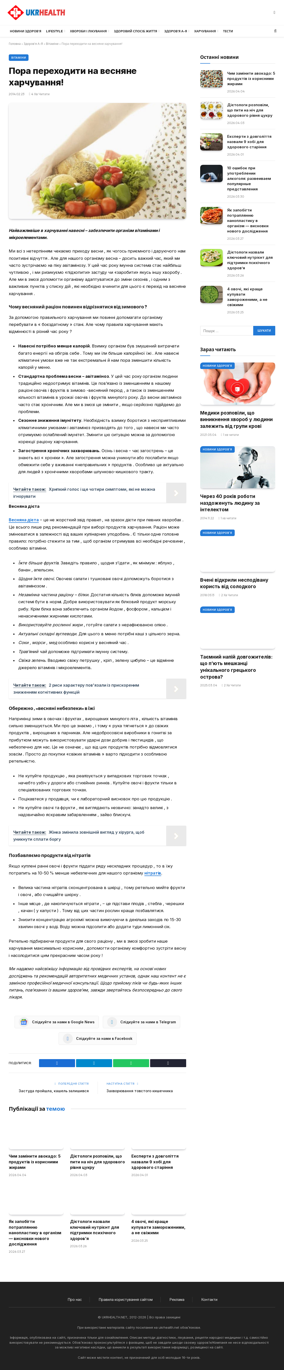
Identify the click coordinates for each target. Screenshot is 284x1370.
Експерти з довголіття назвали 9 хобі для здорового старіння (155, 1161)
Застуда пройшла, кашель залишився (53, 1090)
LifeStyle (54, 31)
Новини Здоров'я (217, 365)
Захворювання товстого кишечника (140, 1090)
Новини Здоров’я (25, 31)
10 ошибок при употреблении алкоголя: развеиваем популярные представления (249, 178)
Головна (15, 44)
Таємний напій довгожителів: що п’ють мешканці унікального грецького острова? (236, 667)
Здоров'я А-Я (33, 44)
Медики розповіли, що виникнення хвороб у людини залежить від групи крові (236, 419)
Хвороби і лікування (88, 31)
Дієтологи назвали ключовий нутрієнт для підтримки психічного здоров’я (94, 1230)
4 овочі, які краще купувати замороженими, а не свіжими (158, 1227)
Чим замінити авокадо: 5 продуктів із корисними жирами (35, 1161)
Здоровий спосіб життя (135, 31)
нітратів (153, 872)
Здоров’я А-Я (175, 31)
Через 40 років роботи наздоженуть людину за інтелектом (230, 503)
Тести (228, 31)
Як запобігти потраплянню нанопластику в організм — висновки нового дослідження (35, 1233)
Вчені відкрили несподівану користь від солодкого (234, 583)
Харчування (205, 31)
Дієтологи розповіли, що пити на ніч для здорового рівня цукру (97, 1161)
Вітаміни (52, 44)
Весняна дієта (24, 519)
